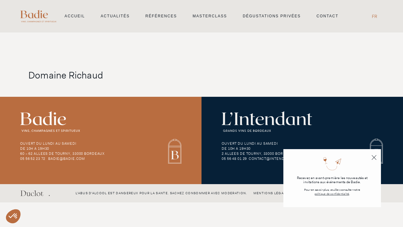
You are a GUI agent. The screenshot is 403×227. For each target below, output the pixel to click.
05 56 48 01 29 (234, 158)
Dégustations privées (272, 16)
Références (161, 16)
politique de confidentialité (332, 194)
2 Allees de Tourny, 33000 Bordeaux (259, 153)
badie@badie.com (66, 158)
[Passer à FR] (374, 16)
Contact (327, 16)
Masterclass (210, 16)
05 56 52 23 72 (32, 158)
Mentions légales (271, 193)
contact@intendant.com (275, 158)
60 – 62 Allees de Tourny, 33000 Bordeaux (62, 153)
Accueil (75, 16)
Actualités (115, 16)
